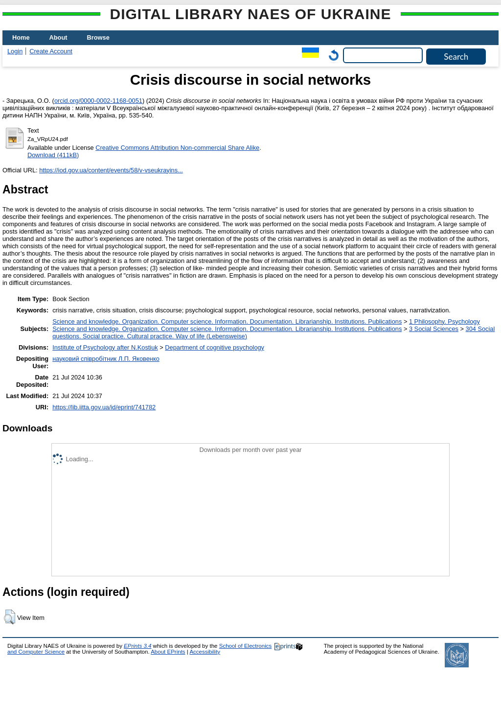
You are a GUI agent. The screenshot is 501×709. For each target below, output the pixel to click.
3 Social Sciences (433, 328)
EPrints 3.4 (137, 646)
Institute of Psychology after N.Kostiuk (105, 347)
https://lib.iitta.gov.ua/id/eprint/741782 (104, 407)
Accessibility (204, 652)
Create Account (50, 51)
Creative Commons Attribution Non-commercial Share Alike (177, 147)
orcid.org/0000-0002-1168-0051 (98, 100)
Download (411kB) (53, 155)
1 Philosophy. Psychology (444, 321)
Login (15, 51)
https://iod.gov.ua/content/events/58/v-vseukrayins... (111, 170)
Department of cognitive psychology (214, 347)
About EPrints (168, 652)
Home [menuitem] (21, 37)
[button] (9, 617)
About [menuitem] (58, 37)
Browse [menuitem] (98, 37)
